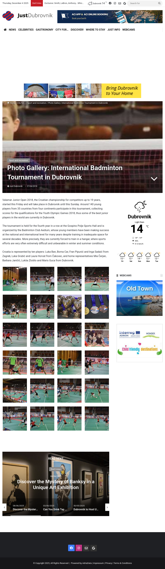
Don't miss (56, 469)
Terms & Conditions (123, 563)
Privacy (108, 563)
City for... (21, 103)
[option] (55, 484)
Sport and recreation (36, 103)
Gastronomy (44, 29)
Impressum (98, 563)
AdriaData (87, 563)
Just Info (113, 29)
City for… (62, 29)
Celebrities (26, 29)
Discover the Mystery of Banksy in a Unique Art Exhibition (56, 484)
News (12, 29)
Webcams (128, 29)
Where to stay (95, 29)
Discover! (77, 29)
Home (11, 103)
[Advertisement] (82, 56)
